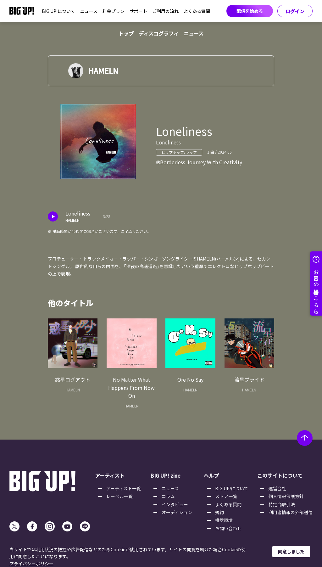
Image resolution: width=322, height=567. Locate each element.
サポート (138, 11)
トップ (126, 33)
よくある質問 (197, 11)
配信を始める (249, 11)
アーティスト (110, 475)
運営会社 (277, 488)
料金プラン (114, 11)
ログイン (295, 11)
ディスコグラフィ (159, 33)
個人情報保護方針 (286, 496)
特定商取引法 (282, 504)
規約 (219, 512)
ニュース (88, 11)
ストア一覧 (226, 496)
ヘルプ (211, 475)
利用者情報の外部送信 (291, 512)
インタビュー (175, 504)
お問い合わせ (228, 528)
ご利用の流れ (165, 11)
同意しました (291, 551)
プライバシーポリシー (31, 563)
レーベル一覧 (119, 496)
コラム (168, 496)
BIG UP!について (58, 11)
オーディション (177, 512)
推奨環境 (224, 520)
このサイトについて (280, 475)
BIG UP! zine (165, 475)
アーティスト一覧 (123, 488)
